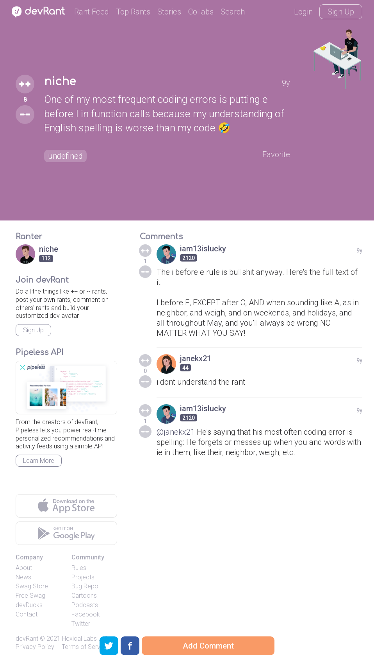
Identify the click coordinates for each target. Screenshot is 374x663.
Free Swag (30, 595)
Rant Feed (91, 11)
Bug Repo (84, 586)
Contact (26, 614)
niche (60, 81)
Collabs (201, 11)
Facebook (85, 614)
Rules (78, 568)
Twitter (80, 623)
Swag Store (32, 586)
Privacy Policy (35, 646)
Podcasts (84, 605)
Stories (169, 11)
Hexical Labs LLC (85, 638)
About (24, 568)
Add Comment (208, 645)
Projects (82, 577)
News (23, 577)
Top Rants (133, 11)
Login (303, 11)
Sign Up (341, 11)
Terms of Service (85, 646)
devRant (27, 638)
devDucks (29, 605)
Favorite (276, 154)
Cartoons (84, 595)
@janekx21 (176, 432)
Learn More (38, 460)
